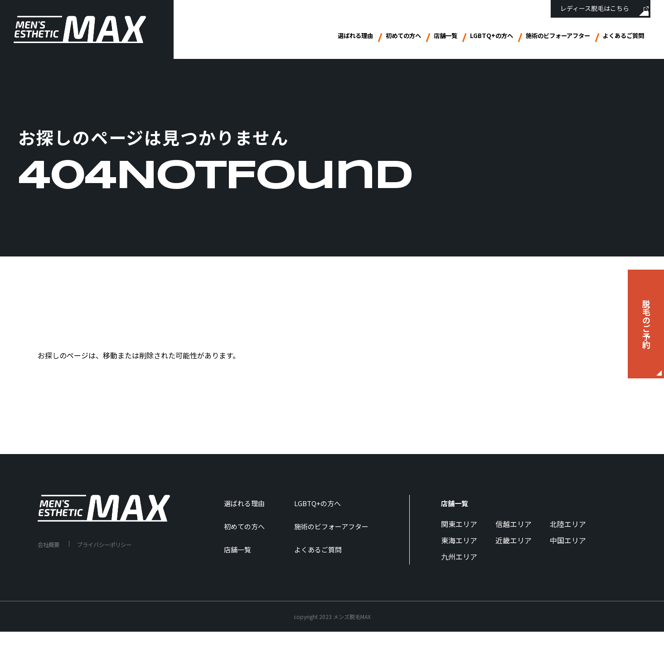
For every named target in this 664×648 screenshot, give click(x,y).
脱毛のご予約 (646, 324)
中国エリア (568, 540)
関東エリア (459, 523)
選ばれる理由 (307, 37)
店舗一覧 (412, 37)
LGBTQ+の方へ (464, 37)
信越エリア (513, 523)
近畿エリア (513, 540)
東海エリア (459, 540)
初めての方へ (363, 37)
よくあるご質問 (618, 37)
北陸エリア (568, 523)
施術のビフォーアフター (541, 37)
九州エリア (459, 556)
